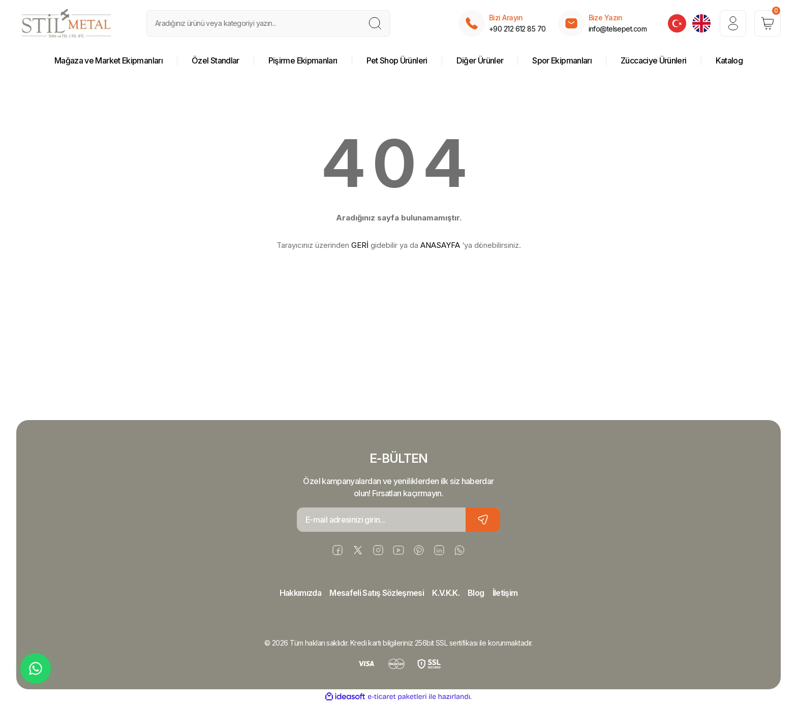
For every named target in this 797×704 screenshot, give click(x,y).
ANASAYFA (440, 245)
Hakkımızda (301, 593)
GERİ (360, 245)
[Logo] (66, 23)
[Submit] (483, 519)
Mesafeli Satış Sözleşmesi (376, 593)
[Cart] (767, 23)
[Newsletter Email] (398, 519)
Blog (476, 593)
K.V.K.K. (445, 593)
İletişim (505, 593)
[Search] (268, 23)
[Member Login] (733, 23)
